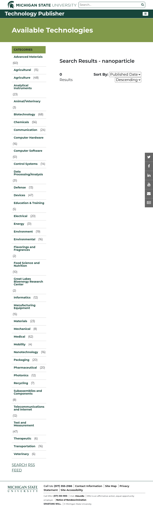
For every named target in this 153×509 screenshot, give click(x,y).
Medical (19, 336)
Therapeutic (22, 438)
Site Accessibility (72, 490)
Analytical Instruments (23, 87)
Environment (23, 231)
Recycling (21, 383)
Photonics (21, 375)
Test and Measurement (24, 424)
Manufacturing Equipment (24, 306)
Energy (19, 224)
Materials (20, 321)
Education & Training (29, 203)
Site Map (111, 486)
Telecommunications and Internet (29, 408)
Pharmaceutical (25, 367)
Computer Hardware (28, 137)
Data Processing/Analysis (28, 173)
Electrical (20, 216)
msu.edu (79, 496)
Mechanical (22, 329)
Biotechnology (24, 114)
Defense (20, 187)
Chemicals (21, 122)
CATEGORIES (23, 49)
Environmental (24, 239)
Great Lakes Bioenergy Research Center (28, 281)
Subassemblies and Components (28, 392)
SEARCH (19, 465)
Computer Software (28, 151)
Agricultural (22, 70)
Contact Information (88, 486)
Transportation (24, 446)
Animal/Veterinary (27, 101)
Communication (25, 130)
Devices (19, 195)
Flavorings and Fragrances (24, 248)
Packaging (21, 360)
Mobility (20, 344)
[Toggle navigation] (145, 14)
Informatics (22, 297)
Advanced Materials (28, 57)
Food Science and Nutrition (27, 264)
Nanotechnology (26, 352)
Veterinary (21, 454)
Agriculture (22, 77)
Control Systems (26, 164)
